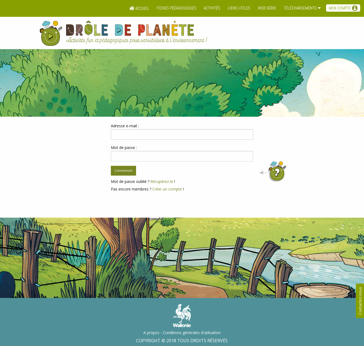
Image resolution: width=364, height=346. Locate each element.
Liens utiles (239, 8)
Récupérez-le (161, 181)
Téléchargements (300, 8)
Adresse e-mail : (125, 125)
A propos (151, 332)
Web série (267, 8)
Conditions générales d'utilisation (192, 332)
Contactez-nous (360, 301)
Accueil (139, 8)
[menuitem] (139, 8)
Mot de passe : (124, 147)
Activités (212, 8)
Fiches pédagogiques (176, 8)
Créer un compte (167, 189)
